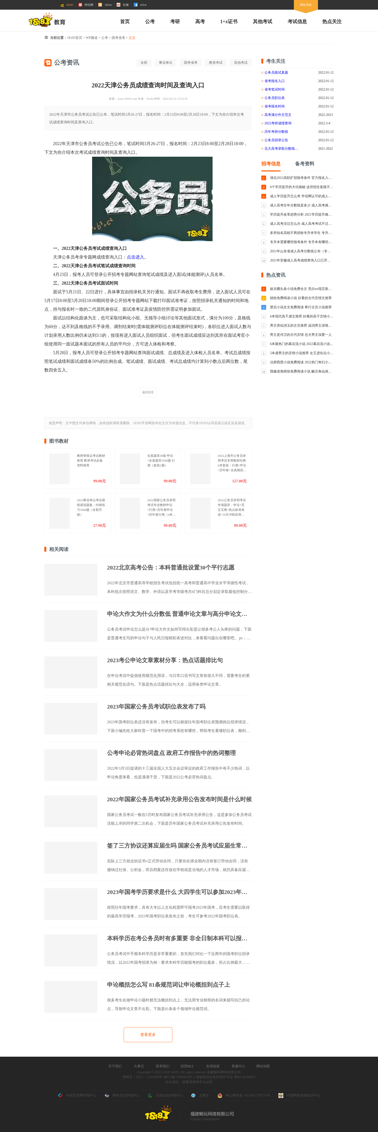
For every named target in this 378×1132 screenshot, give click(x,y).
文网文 (200, 1095)
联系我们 (162, 1066)
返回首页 (148, 392)
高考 (200, 21)
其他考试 (262, 21)
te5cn (140, 5)
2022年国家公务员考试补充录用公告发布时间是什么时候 (179, 799)
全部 (144, 62)
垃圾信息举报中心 (165, 1095)
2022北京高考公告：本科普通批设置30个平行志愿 (170, 567)
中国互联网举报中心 (77, 1095)
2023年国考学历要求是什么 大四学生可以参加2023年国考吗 (179, 892)
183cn (105, 5)
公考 (150, 21)
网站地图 (263, 1066)
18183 (66, 5)
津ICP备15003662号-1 (179, 1077)
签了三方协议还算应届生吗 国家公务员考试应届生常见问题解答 (179, 846)
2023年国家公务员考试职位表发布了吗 (156, 706)
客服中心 (238, 1066)
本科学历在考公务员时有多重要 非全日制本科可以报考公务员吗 (179, 938)
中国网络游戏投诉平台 (299, 1095)
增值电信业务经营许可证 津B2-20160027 (225, 1077)
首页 (125, 21)
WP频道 (92, 38)
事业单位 (165, 62)
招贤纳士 (187, 1066)
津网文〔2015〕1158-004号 (142, 1077)
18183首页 (74, 38)
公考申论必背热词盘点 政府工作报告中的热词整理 (171, 753)
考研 (175, 21)
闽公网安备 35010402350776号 (243, 1095)
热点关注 (332, 21)
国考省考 (118, 38)
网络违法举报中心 (122, 1095)
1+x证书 (228, 21)
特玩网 (85, 5)
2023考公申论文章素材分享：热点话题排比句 (165, 660)
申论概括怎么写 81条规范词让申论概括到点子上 (168, 985)
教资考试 (216, 62)
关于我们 (115, 1066)
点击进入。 (137, 257)
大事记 (139, 1066)
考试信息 (297, 21)
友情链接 (213, 1066)
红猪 (123, 5)
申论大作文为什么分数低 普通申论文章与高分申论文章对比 (179, 614)
